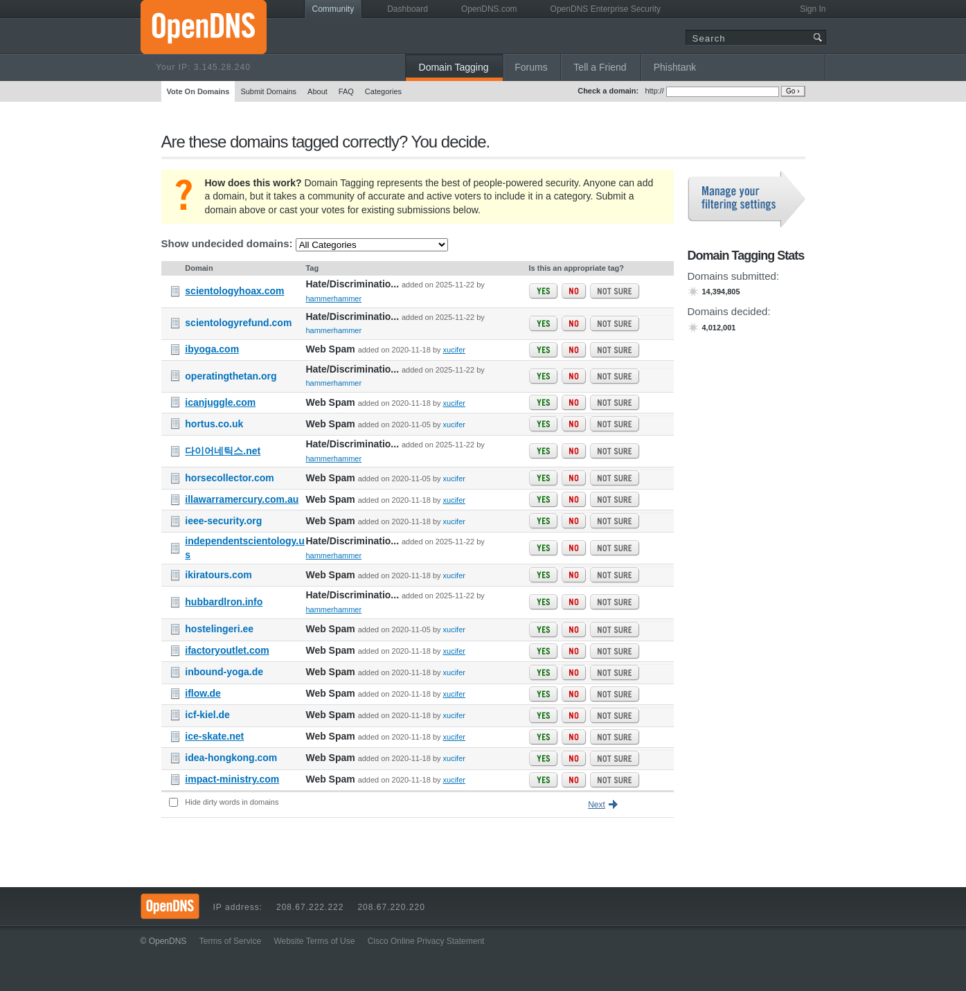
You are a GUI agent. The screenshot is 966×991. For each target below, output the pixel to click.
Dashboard (407, 9)
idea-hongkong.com (231, 757)
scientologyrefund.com (238, 322)
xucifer (454, 350)
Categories (383, 91)
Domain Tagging (454, 67)
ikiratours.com (218, 574)
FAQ (346, 91)
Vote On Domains (198, 91)
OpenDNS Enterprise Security (606, 9)
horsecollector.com (229, 477)
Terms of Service (230, 941)
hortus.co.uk (214, 423)
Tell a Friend (599, 67)
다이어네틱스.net (222, 450)
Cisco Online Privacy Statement (426, 941)
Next (596, 805)
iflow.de (203, 693)
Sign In (812, 9)
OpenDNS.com (489, 9)
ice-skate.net (214, 736)
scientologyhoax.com (234, 290)
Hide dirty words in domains (231, 802)
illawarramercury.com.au (241, 499)
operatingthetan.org (230, 376)
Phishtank (675, 67)
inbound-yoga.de (224, 671)
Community (333, 9)
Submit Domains (268, 91)
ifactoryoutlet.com (227, 650)
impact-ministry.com (232, 779)
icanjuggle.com (220, 402)
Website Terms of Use (314, 941)
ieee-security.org (223, 520)
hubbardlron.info (223, 601)
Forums (531, 67)
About (317, 91)
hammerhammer (333, 298)
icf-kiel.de (207, 714)
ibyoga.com (212, 349)
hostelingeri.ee (219, 628)
